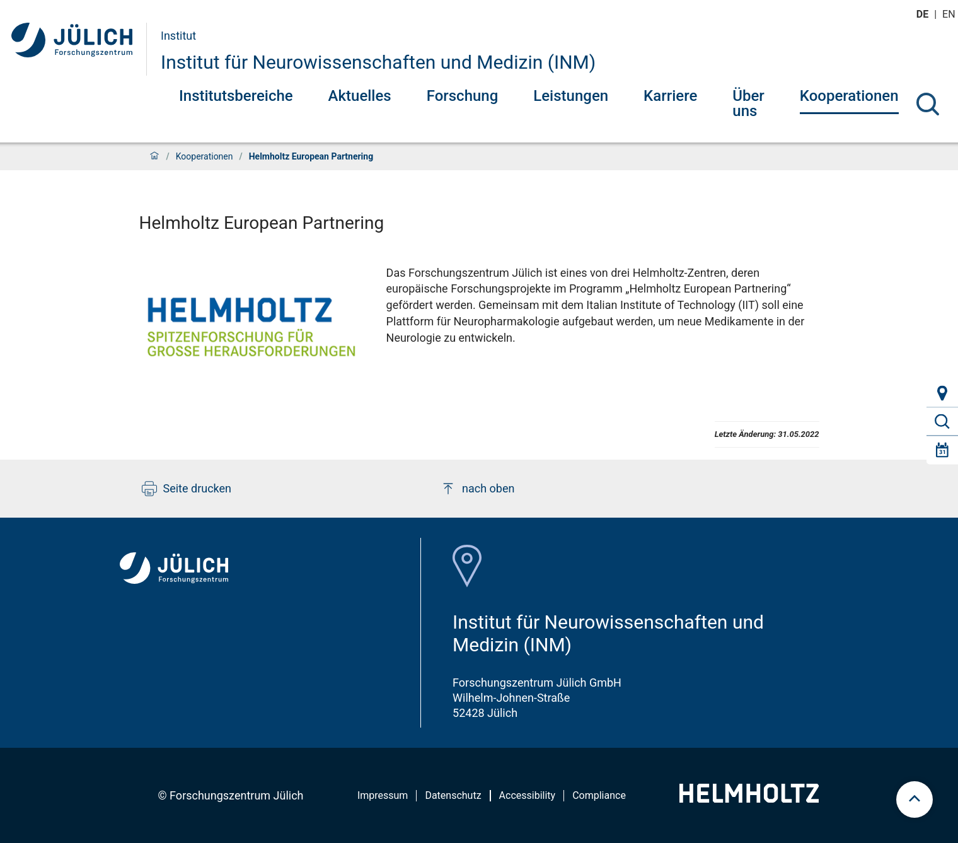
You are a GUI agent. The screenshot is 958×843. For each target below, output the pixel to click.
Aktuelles (359, 96)
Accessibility (527, 795)
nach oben (477, 488)
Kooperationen (849, 96)
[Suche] (927, 104)
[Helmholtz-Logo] (749, 798)
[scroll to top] (914, 799)
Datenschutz (453, 795)
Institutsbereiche (236, 96)
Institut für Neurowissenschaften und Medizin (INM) (378, 62)
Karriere (670, 96)
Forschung (463, 96)
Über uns (748, 103)
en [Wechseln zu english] (949, 14)
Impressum (382, 795)
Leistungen (570, 96)
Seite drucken (187, 488)
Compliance (599, 795)
